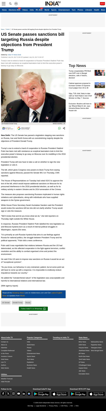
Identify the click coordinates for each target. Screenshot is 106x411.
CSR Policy (64, 406)
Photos (80, 10)
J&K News (82, 371)
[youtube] (19, 393)
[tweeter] (8, 393)
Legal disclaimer (41, 406)
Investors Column (6, 356)
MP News (82, 353)
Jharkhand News (84, 350)
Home (4, 10)
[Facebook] (3, 393)
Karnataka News (84, 374)
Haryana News (83, 347)
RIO (71, 406)
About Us (4, 345)
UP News (82, 362)
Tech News (30, 359)
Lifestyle (88, 10)
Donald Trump (17, 302)
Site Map (30, 406)
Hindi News (4, 359)
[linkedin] (24, 393)
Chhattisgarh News (85, 365)
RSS (77, 406)
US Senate (6, 302)
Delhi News (82, 345)
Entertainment (64, 10)
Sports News (31, 356)
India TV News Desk (14, 55)
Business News (32, 365)
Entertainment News (33, 353)
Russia (28, 302)
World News (31, 345)
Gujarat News (83, 368)
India (32, 10)
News (2, 29)
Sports (54, 10)
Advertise (4, 347)
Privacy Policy (53, 406)
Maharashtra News (97, 342)
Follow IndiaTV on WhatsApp (33, 308)
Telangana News (96, 347)
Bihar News (82, 342)
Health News (31, 368)
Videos (25, 10)
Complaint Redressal (7, 350)
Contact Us (4, 342)
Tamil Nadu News (84, 359)
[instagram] (13, 393)
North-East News (84, 356)
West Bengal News (97, 350)
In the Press (5, 353)
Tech (73, 10)
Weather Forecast (7, 379)
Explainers (30, 362)
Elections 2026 (14, 10)
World (47, 10)
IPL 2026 (39, 10)
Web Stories (5, 368)
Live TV (3, 362)
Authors (3, 365)
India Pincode (5, 381)
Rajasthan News (96, 345)
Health (96, 10)
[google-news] (29, 393)
